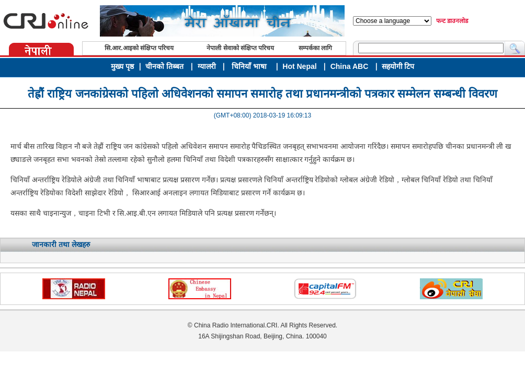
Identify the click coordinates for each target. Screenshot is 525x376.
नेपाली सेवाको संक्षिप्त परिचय (240, 48)
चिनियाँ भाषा (249, 66)
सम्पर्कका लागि (315, 48)
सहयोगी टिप (398, 66)
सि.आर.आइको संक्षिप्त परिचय (139, 48)
